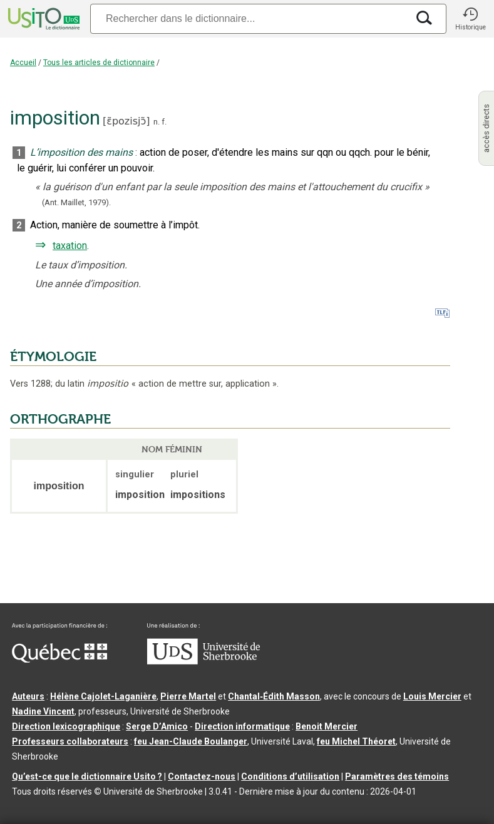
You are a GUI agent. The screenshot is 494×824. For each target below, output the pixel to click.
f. (164, 121)
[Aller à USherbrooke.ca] (203, 661)
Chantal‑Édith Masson (274, 696)
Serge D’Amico (157, 726)
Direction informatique (242, 726)
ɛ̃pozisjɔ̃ (126, 121)
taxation (70, 246)
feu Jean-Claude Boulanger (190, 741)
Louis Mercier (432, 696)
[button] (470, 19)
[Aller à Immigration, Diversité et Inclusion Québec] (59, 659)
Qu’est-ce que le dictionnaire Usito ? (87, 776)
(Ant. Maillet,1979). (76, 202)
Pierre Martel (188, 696)
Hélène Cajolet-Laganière (103, 696)
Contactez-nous (201, 776)
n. (156, 121)
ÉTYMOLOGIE (53, 356)
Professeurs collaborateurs (70, 741)
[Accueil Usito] (42, 19)
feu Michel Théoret (356, 741)
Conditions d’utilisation (290, 776)
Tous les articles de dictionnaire (99, 62)
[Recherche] (248, 18)
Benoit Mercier (327, 726)
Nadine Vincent (43, 711)
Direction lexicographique (66, 726)
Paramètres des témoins (397, 776)
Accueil (23, 62)
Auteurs (28, 696)
